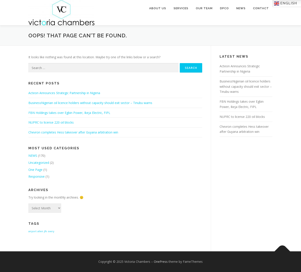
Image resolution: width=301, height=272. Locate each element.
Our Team (204, 8)
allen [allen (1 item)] (40, 231)
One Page (35, 170)
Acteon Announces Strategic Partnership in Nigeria (64, 93)
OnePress (161, 261)
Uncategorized (38, 163)
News (241, 8)
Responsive (36, 176)
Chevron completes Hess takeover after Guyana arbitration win (73, 132)
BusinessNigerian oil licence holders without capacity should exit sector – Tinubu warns (90, 103)
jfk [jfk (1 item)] (45, 231)
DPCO (224, 8)
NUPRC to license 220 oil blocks (51, 122)
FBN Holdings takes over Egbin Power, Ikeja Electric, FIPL (69, 113)
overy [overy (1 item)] (51, 231)
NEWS (32, 155)
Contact (261, 8)
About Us (157, 8)
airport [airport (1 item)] (32, 231)
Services (181, 8)
